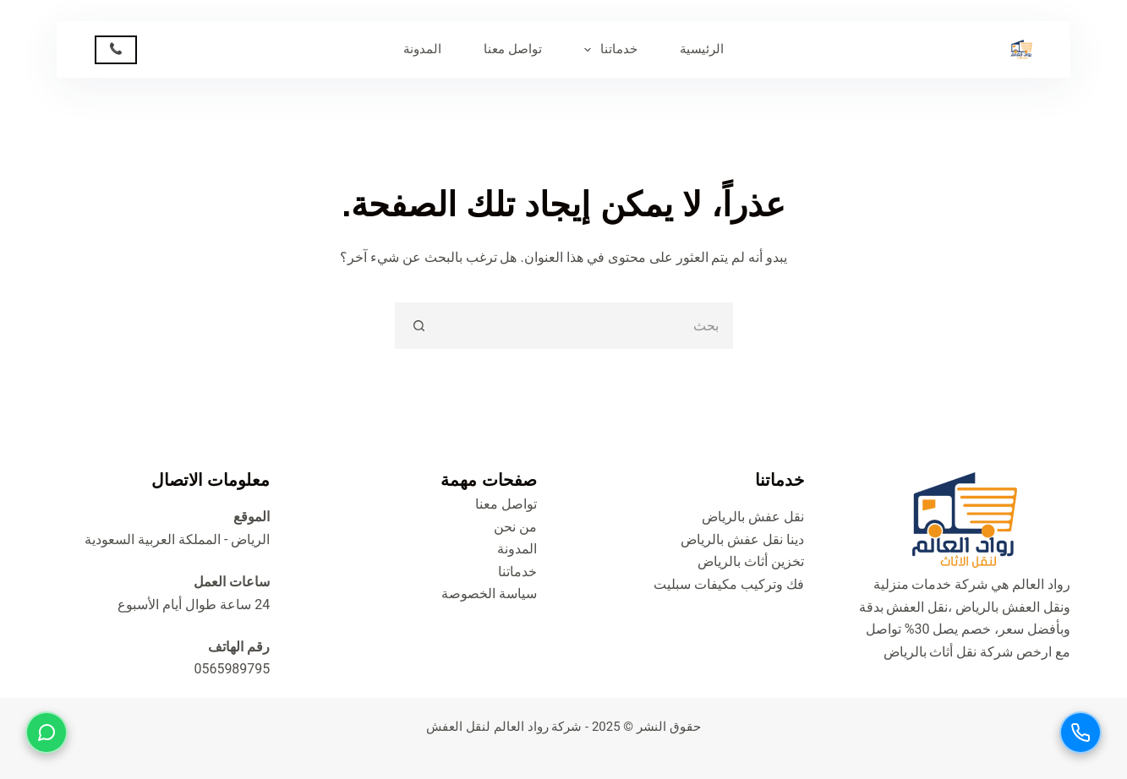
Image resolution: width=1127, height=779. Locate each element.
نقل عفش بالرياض (753, 517)
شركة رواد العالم (538, 726)
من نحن (515, 527)
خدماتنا (607, 50)
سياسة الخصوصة (489, 594)
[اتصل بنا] (1080, 732)
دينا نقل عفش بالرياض (742, 539)
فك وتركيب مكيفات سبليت (729, 584)
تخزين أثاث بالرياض (751, 561)
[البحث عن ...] (587, 325)
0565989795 (232, 669)
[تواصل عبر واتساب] (46, 732)
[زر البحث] (418, 325)
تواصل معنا (513, 49)
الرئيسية (702, 49)
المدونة (422, 49)
